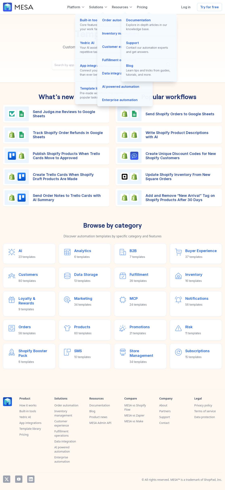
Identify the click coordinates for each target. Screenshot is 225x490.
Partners (165, 411)
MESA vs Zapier (134, 415)
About (163, 405)
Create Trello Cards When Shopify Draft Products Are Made (63, 176)
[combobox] (112, 65)
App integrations (30, 423)
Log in (186, 7)
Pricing (23, 434)
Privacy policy (203, 405)
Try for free (209, 7)
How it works (27, 405)
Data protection (204, 417)
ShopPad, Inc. (213, 480)
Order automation (66, 405)
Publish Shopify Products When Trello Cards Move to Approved (66, 156)
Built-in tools (27, 411)
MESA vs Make (133, 421)
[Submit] (168, 64)
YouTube (18, 479)
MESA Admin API (100, 423)
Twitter (6, 479)
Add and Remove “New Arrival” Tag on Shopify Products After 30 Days (180, 197)
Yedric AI (25, 417)
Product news (98, 417)
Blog (92, 411)
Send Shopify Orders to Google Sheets (180, 114)
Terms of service (205, 411)
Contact (164, 423)
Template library (30, 429)
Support (164, 417)
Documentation (99, 405)
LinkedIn (30, 479)
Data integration (65, 441)
